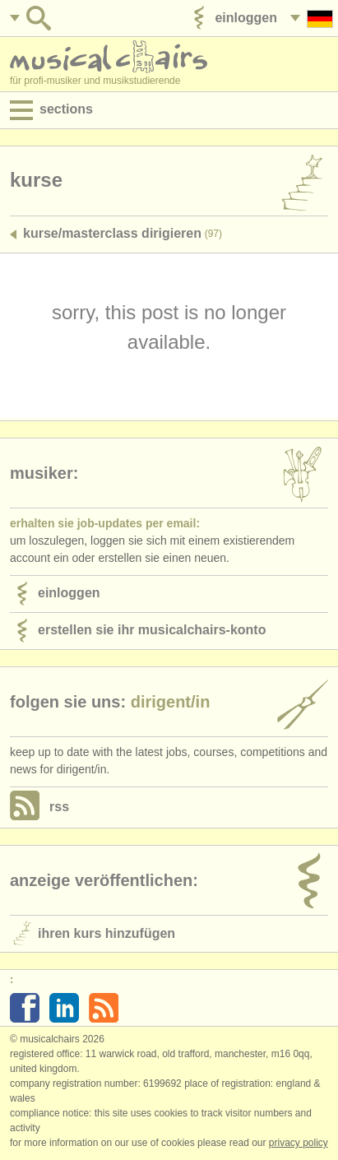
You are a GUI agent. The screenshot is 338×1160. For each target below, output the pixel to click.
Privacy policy (298, 1142)
